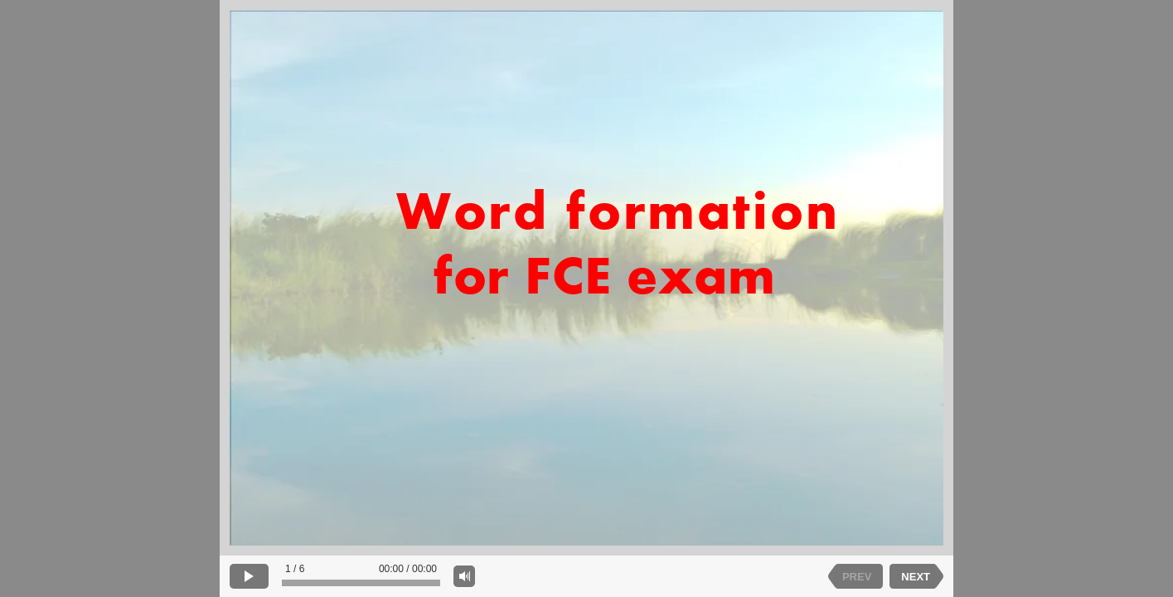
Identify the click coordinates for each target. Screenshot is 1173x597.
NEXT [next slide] (915, 576)
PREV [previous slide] (856, 576)
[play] (249, 576)
